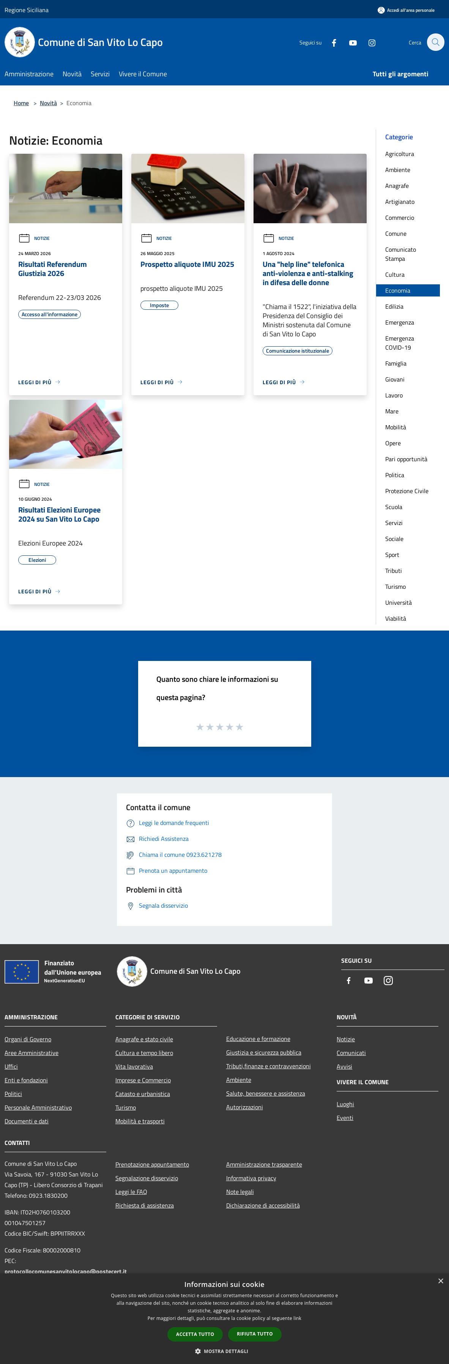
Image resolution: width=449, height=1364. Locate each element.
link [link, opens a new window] (297, 1318)
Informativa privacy (251, 1178)
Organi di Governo (28, 1039)
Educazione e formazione (258, 1038)
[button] (225, 1351)
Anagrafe (397, 185)
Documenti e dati (27, 1121)
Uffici (11, 1066)
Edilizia (394, 306)
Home (21, 102)
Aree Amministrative (31, 1052)
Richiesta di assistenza (144, 1205)
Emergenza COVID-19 (399, 343)
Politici (13, 1093)
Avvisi (344, 1066)
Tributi (393, 570)
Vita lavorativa (134, 1066)
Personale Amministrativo (38, 1107)
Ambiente (397, 169)
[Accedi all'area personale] (406, 10)
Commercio (399, 217)
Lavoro (394, 395)
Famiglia (395, 363)
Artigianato (399, 201)
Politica (394, 474)
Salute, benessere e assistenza (265, 1093)
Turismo (395, 586)
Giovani (395, 379)
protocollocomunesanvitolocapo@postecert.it (66, 1271)
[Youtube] (348, 42)
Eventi (345, 1117)
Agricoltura (399, 153)
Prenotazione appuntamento (152, 1164)
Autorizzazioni (244, 1107)
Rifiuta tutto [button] (255, 1334)
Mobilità (395, 427)
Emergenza (399, 322)
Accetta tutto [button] (195, 1334)
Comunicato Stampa (400, 254)
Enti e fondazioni (26, 1080)
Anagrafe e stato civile (144, 1039)
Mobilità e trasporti (140, 1121)
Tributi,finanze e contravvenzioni (268, 1066)
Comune (395, 233)
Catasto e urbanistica (142, 1093)
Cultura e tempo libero (144, 1052)
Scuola (393, 506)
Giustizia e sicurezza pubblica (263, 1052)
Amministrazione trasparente (264, 1164)
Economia (397, 290)
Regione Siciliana (27, 9)
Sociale (394, 538)
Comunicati (351, 1052)
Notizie (34, 238)
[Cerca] (435, 42)
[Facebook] (329, 42)
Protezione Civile (407, 490)
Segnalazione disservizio (146, 1178)
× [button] (440, 1281)
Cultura (395, 274)
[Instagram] (367, 42)
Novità (48, 102)
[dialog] (224, 1318)
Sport (392, 554)
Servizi (394, 522)
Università (398, 602)
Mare (392, 411)
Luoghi (345, 1104)
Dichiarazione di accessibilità (263, 1205)
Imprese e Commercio (143, 1080)
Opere (393, 443)
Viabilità (395, 618)
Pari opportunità (406, 459)
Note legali (240, 1191)
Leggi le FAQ (131, 1191)
